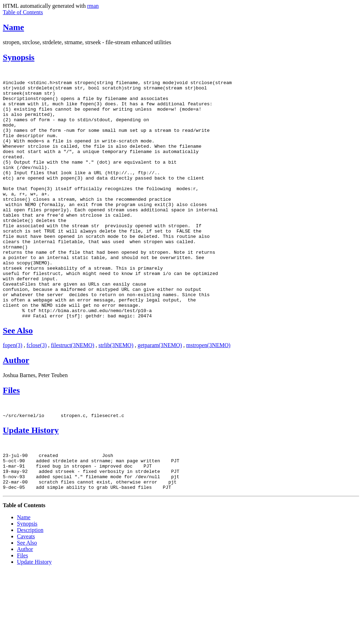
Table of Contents (23, 12)
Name (13, 27)
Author (16, 407)
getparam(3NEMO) (160, 393)
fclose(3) (37, 393)
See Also (18, 378)
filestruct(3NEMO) (72, 393)
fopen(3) (12, 393)
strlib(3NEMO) (116, 393)
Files (11, 438)
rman (93, 6)
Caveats (26, 593)
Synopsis (18, 57)
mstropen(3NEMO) (208, 393)
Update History (31, 479)
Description (30, 586)
